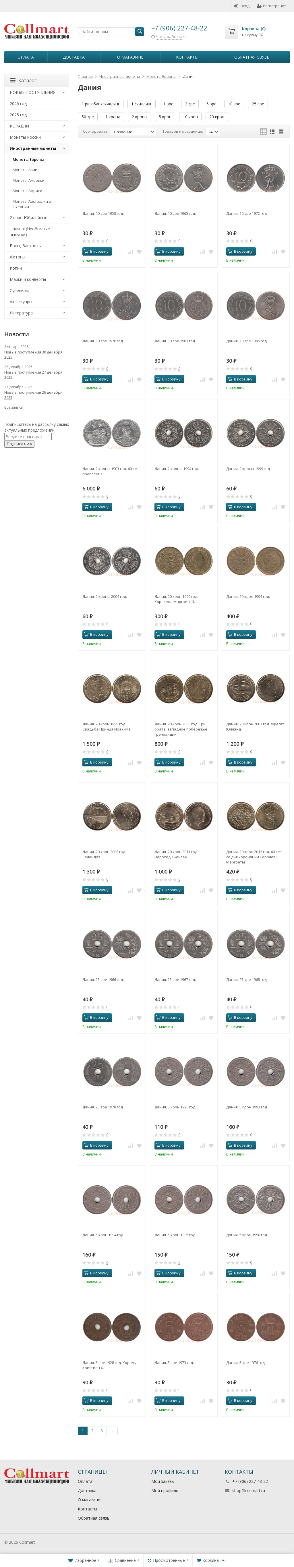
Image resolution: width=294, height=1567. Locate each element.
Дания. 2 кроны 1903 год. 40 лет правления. (110, 471)
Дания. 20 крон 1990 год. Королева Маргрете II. (176, 599)
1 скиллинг (141, 104)
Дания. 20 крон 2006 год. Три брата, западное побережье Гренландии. (180, 729)
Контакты (187, 57)
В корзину (96, 251)
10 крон (190, 116)
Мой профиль (164, 1490)
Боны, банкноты (26, 245)
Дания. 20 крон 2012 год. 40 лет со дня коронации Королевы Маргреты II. (254, 857)
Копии (16, 268)
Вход (241, 5)
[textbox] (111, 31)
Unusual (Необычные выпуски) (30, 231)
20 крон (216, 116)
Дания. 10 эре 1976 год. (103, 340)
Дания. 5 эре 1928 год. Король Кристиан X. (109, 1365)
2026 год (18, 103)
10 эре (234, 104)
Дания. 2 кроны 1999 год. (248, 468)
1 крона (112, 116)
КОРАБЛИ (19, 126)
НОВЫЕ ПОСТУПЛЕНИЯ (32, 92)
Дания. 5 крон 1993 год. (247, 1107)
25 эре (258, 104)
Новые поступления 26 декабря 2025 (33, 395)
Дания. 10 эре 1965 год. (175, 213)
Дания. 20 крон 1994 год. (248, 596)
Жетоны (17, 257)
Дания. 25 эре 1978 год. (103, 1107)
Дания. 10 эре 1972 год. (247, 213)
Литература (21, 313)
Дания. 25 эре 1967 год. (175, 979)
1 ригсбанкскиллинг (101, 104)
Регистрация (271, 5)
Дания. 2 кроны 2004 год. (104, 596)
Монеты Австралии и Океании (32, 204)
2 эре (190, 104)
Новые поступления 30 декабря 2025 (33, 354)
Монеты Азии (25, 169)
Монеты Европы (28, 159)
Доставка (74, 57)
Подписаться (19, 444)
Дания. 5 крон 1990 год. (175, 1107)
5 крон (165, 116)
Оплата (26, 57)
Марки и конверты (28, 279)
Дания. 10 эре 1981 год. (175, 340)
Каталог (23, 80)
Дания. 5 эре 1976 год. (246, 1362)
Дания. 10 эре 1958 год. (103, 213)
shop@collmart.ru (248, 1490)
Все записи (13, 407)
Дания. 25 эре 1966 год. (103, 979)
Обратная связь (252, 57)
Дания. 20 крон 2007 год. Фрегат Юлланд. (255, 726)
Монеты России (25, 137)
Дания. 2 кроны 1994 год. (176, 468)
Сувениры (19, 290)
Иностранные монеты (33, 148)
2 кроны (139, 116)
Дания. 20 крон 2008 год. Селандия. (104, 854)
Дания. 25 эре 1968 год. (247, 979)
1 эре (168, 104)
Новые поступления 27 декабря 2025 (33, 375)
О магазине (130, 57)
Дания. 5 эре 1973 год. (174, 1362)
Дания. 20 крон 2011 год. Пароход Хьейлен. (176, 854)
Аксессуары (21, 301)
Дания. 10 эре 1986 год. (247, 340)
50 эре (88, 116)
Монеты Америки (29, 180)
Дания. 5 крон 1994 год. (103, 1234)
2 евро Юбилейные (28, 217)
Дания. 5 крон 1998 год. (247, 1234)
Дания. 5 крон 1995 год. (175, 1234)
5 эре (211, 104)
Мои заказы (163, 1481)
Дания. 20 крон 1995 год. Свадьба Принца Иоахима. (106, 726)
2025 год (18, 114)
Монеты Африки (27, 190)
